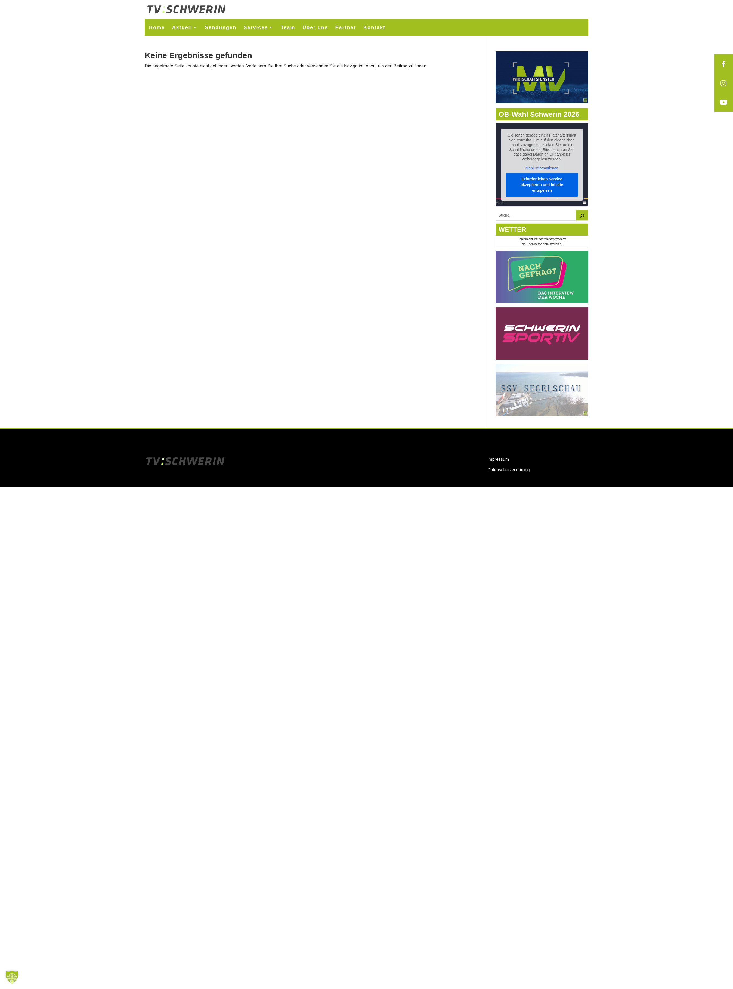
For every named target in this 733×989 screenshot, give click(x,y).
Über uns (315, 27)
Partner (345, 27)
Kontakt (374, 27)
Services (255, 27)
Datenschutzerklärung (508, 470)
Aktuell (182, 27)
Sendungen (220, 27)
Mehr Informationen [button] (541, 168)
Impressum (498, 459)
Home (157, 27)
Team (288, 27)
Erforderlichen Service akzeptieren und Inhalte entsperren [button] (542, 185)
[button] (12, 977)
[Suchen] (582, 215)
